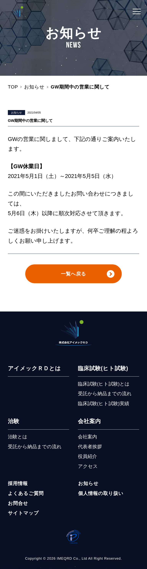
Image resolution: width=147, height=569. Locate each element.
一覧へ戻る (73, 275)
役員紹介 (87, 458)
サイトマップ (23, 515)
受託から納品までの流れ (105, 396)
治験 (13, 424)
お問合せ (18, 505)
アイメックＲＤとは (34, 371)
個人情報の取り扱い (100, 495)
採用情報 (18, 486)
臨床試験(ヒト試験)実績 (103, 405)
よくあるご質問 (26, 495)
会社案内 (89, 424)
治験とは (17, 439)
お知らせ (16, 112)
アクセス (88, 468)
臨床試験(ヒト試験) (103, 371)
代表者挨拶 (90, 448)
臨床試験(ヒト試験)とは (104, 386)
